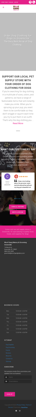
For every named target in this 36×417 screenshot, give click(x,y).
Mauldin (21, 159)
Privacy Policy (21, 404)
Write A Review (17, 211)
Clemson (13, 164)
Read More (18, 123)
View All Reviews (18, 206)
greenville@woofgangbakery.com (14, 253)
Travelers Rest (22, 162)
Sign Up (9, 393)
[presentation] (14, 386)
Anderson (10, 162)
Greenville (7, 156)
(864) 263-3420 (9, 251)
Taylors (13, 159)
